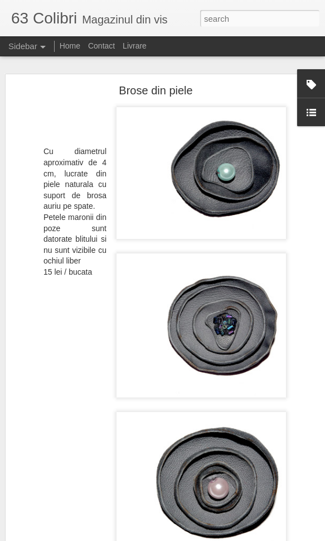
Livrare (135, 45)
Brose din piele (155, 90)
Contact (101, 45)
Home (70, 45)
